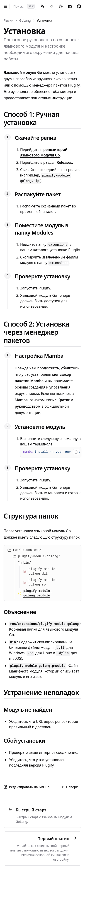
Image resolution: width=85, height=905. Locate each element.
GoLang (25, 20)
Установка (44, 20)
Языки (8, 20)
